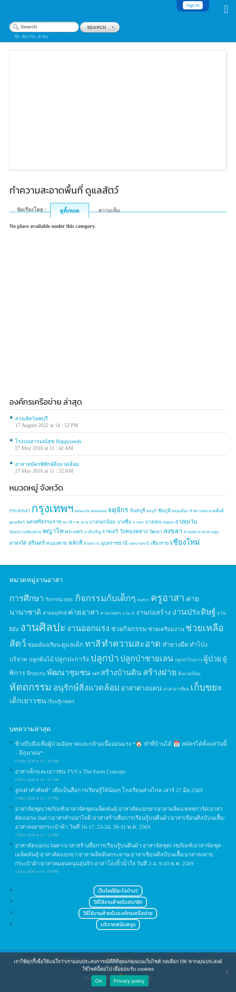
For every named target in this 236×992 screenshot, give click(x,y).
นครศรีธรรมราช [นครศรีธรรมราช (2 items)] (43, 522)
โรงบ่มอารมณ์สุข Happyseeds (48, 441)
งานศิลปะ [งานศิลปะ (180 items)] (43, 627)
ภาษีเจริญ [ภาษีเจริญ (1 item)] (92, 532)
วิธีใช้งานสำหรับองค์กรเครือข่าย (118, 913)
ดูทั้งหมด (69, 211)
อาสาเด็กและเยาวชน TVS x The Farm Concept (70, 772)
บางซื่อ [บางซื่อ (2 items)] (124, 522)
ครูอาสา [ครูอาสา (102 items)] (167, 598)
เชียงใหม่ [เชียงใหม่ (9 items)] (185, 542)
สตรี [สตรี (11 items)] (95, 673)
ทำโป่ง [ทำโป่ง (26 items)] (199, 644)
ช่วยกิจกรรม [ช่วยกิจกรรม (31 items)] (129, 629)
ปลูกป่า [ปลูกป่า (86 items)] (105, 658)
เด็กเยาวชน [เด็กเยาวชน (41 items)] (27, 701)
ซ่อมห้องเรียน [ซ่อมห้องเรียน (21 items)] (44, 645)
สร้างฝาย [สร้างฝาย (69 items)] (160, 672)
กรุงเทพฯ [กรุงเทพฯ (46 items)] (52, 508)
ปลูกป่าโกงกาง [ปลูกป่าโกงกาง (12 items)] (188, 660)
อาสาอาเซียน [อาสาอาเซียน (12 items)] (176, 689)
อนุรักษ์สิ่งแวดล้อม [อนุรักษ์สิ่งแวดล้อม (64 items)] (86, 687)
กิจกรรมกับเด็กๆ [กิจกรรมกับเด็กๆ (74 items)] (105, 598)
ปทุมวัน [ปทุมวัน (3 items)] (188, 522)
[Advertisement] (118, 328)
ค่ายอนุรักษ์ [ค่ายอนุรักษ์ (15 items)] (55, 613)
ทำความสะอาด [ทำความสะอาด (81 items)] (131, 644)
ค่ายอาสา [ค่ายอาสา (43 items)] (83, 612)
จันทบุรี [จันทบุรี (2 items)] (137, 510)
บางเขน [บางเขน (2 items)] (153, 522)
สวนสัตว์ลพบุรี (31, 418)
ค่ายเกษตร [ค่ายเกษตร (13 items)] (110, 613)
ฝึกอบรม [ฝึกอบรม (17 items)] (36, 673)
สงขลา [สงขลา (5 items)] (173, 531)
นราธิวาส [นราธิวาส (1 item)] (70, 522)
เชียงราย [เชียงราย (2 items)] (160, 543)
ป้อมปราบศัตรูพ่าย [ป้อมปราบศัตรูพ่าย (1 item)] (25, 532)
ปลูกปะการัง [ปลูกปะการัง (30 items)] (72, 659)
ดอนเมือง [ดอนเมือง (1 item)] (180, 511)
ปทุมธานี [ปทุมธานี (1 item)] (170, 522)
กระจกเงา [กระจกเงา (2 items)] (19, 510)
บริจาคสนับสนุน (118, 924)
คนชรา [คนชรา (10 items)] (143, 600)
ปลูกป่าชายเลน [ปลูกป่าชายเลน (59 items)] (146, 658)
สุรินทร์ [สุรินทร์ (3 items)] (36, 543)
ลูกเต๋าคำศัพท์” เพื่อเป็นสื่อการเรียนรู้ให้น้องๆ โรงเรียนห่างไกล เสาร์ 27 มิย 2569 (108, 790)
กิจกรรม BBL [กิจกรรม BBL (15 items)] (60, 599)
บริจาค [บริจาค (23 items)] (18, 659)
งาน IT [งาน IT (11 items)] (128, 613)
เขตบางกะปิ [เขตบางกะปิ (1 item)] (139, 543)
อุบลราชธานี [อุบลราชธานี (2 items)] (114, 543)
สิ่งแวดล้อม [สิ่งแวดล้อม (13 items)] (189, 673)
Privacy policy (129, 981)
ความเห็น (109, 210)
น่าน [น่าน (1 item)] (84, 522)
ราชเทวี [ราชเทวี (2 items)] (110, 531)
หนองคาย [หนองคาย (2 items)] (56, 543)
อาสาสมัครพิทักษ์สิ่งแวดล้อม (47, 464)
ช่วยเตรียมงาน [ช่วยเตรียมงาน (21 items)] (166, 629)
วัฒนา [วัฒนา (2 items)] (155, 531)
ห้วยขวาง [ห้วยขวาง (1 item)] (91, 543)
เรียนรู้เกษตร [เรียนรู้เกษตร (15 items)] (60, 701)
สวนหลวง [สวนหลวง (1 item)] (192, 532)
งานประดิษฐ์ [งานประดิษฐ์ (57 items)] (194, 612)
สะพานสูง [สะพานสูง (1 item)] (210, 532)
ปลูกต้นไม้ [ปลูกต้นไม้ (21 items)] (41, 659)
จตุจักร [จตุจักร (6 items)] (118, 510)
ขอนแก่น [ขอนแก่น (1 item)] (81, 511)
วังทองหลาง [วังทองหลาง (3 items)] (134, 531)
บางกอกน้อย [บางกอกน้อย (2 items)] (102, 522)
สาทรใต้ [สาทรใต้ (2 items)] (18, 543)
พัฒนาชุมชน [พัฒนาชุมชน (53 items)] (69, 672)
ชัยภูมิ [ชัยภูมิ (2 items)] (164, 510)
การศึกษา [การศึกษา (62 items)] (26, 598)
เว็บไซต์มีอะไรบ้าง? (118, 891)
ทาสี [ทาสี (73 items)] (93, 644)
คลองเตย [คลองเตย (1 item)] (99, 511)
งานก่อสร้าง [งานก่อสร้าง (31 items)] (153, 612)
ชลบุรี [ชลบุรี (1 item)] (151, 511)
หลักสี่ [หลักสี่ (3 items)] (75, 543)
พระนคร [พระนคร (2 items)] (74, 531)
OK (98, 981)
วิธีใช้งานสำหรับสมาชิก (118, 902)
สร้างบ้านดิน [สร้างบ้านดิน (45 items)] (121, 672)
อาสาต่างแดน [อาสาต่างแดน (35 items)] (141, 688)
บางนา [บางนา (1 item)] (138, 522)
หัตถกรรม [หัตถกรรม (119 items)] (30, 687)
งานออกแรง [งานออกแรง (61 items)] (88, 628)
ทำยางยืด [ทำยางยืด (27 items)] (175, 644)
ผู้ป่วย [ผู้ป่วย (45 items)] (212, 659)
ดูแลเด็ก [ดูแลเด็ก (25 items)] (72, 644)
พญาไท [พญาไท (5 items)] (53, 531)
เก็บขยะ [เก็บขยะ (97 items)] (206, 687)
